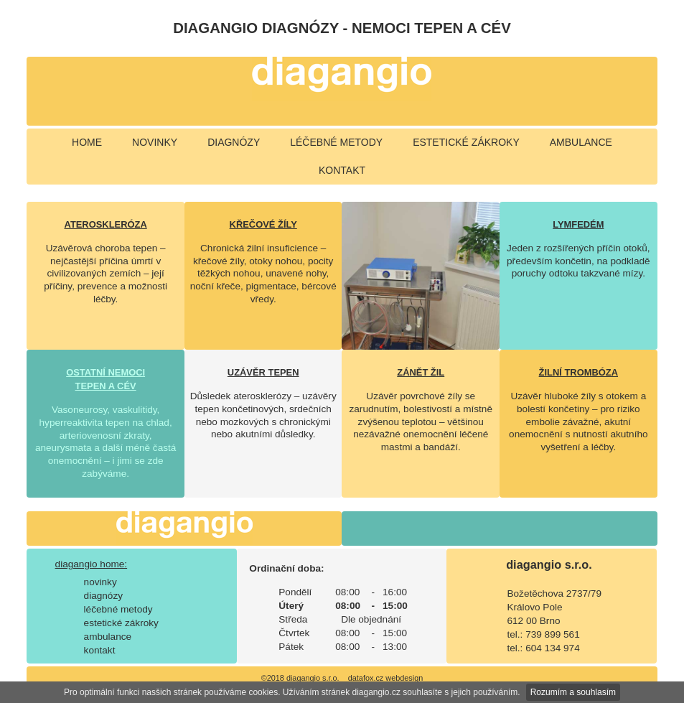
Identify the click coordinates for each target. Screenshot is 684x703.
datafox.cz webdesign (385, 678)
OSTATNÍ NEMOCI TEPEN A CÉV (105, 379)
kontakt (342, 170)
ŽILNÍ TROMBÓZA (578, 372)
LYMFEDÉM (578, 224)
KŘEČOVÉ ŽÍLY (263, 224)
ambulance (581, 142)
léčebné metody (336, 142)
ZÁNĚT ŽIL (420, 372)
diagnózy (233, 142)
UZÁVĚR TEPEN (263, 372)
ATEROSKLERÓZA (106, 224)
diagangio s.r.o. (549, 564)
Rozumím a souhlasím (573, 692)
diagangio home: (91, 564)
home (87, 142)
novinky (154, 142)
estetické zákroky (466, 142)
